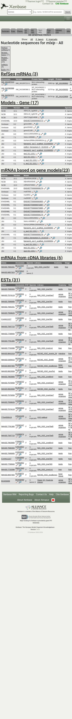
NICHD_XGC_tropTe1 (46, 371)
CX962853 (19, 332)
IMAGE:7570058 (8, 383)
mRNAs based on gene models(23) (35, 170)
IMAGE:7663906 (8, 377)
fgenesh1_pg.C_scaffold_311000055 (38, 150)
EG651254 (19, 352)
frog (66, 267)
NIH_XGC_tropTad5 (45, 327)
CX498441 (19, 401)
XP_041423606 (62, 96)
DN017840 (19, 468)
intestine (61, 353)
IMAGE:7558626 (8, 313)
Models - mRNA (5, 59)
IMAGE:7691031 (8, 267)
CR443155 (19, 416)
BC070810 (19, 271)
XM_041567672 (7, 95)
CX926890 (19, 318)
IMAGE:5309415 (8, 360)
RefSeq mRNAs (5, 49)
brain (60, 377)
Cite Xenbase (62, 494)
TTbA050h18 (6, 417)
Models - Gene (5, 54)
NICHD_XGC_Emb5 (45, 360)
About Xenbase (24, 500)
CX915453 (19, 300)
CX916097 (19, 306)
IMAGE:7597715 (8, 327)
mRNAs (5, 65)
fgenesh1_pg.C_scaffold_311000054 (38, 144)
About (41, 500)
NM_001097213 (7, 82)
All (31, 39)
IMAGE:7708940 (8, 334)
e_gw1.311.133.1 (30, 160)
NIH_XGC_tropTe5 (44, 334)
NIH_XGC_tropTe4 (42, 267)
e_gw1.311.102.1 (30, 164)
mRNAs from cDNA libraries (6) (32, 257)
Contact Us (41, 494)
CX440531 (19, 294)
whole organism (62, 295)
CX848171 (19, 441)
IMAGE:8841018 (8, 353)
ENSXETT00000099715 (33, 211)
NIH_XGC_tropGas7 (45, 295)
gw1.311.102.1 (29, 157)
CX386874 (19, 434)
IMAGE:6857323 (8, 272)
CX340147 (19, 425)
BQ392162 (19, 358)
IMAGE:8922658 (8, 371)
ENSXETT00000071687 (33, 205)
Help (51, 494)
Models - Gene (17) (20, 102)
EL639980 (19, 365)
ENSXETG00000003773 (33, 121)
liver (60, 348)
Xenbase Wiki (10, 494)
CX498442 (19, 312)
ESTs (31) (10, 279)
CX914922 (19, 447)
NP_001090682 (62, 83)
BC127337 (19, 266)
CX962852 (19, 463)
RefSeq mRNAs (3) (19, 73)
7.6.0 (38, 529)
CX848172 (19, 375)
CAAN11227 (6, 319)
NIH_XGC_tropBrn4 (45, 377)
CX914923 (19, 288)
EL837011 (19, 388)
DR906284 (19, 340)
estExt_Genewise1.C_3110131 (36, 147)
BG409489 (5, 481)
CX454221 (19, 394)
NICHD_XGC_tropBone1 (47, 366)
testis (56, 267)
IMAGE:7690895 (8, 301)
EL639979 (19, 474)
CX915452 (19, 452)
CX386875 (19, 325)
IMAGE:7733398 (8, 348)
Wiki (68, 31)
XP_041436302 (62, 89)
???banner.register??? (56, 1)
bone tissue (60, 366)
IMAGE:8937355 (8, 366)
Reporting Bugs (26, 494)
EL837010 (19, 370)
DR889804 (19, 408)
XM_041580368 (7, 88)
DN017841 (19, 347)
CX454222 (19, 382)
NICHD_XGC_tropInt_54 (47, 353)
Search (68, 12)
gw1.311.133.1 (29, 154)
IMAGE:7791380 (8, 341)
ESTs (4, 70)
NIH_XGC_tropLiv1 (45, 348)
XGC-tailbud (42, 417)
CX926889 (19, 457)
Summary (6, 31)
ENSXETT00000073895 (33, 208)
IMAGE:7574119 (8, 295)
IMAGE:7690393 (8, 289)
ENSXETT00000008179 (33, 188)
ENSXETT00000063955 (33, 201)
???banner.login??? (34, 1)
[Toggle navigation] (68, 18)
